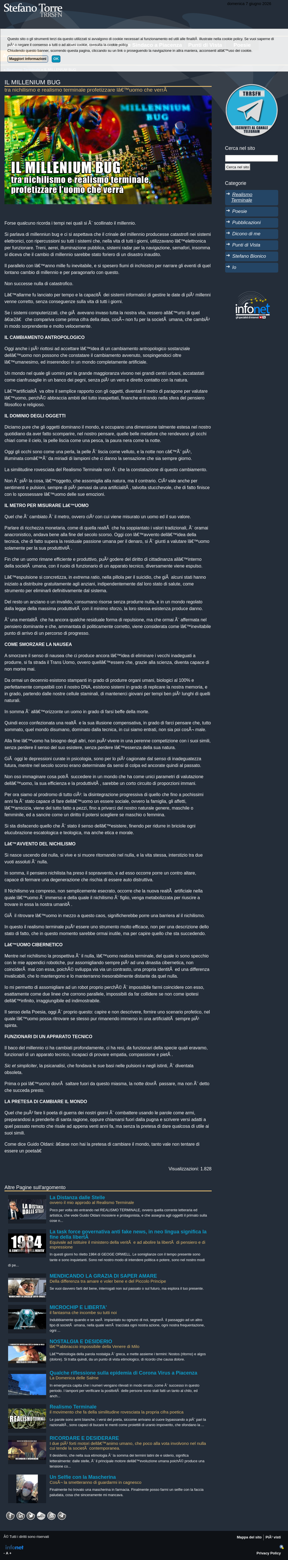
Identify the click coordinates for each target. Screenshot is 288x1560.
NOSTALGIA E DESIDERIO (80, 1341)
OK (56, 59)
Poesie (239, 211)
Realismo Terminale (72, 1407)
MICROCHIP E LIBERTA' (78, 1307)
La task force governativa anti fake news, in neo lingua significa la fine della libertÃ (127, 1234)
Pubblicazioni (246, 222)
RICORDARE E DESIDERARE (84, 1438)
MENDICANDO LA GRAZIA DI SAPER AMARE (103, 1276)
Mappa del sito (249, 1537)
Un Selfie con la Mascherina (82, 1477)
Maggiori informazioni (27, 59)
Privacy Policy (269, 1553)
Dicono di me (246, 233)
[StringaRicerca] (251, 158)
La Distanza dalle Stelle (77, 1197)
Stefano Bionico (249, 256)
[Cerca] (238, 167)
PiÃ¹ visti (273, 1537)
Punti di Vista (246, 245)
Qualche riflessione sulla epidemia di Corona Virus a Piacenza (123, 1373)
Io (234, 267)
